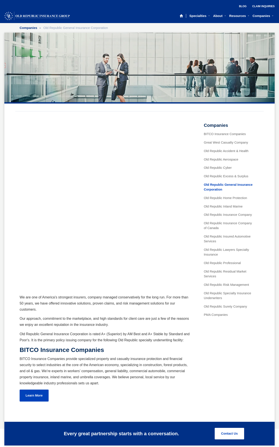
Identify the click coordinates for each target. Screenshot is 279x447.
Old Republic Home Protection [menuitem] (225, 198)
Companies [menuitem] (261, 16)
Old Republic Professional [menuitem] (222, 263)
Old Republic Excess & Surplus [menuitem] (226, 176)
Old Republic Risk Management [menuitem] (226, 284)
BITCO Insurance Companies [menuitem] (225, 134)
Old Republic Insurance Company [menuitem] (228, 214)
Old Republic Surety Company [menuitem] (225, 306)
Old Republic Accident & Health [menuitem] (226, 151)
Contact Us (229, 373)
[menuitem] (181, 419)
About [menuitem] (218, 16)
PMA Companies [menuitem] (216, 314)
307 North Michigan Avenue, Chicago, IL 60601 (137, 423)
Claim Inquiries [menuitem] (263, 6)
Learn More (34, 242)
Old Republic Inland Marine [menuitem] (223, 206)
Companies (28, 28)
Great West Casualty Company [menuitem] (226, 142)
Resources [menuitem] (237, 16)
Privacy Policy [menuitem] (139, 400)
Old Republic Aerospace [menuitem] (221, 159)
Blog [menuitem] (243, 6)
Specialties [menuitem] (197, 16)
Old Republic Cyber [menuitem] (218, 167)
